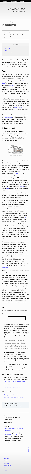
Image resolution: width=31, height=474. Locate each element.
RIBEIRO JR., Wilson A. (11, 434)
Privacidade (7, 467)
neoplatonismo (7, 117)
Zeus (7, 188)
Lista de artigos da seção (17, 397)
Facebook (6, 463)
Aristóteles (5, 267)
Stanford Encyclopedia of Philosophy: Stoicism (16, 385)
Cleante (11, 85)
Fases (6, 50)
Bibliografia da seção (9, 395)
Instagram (6, 458)
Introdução (7, 48)
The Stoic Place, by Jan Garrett (12, 387)
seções (5, 1)
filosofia (4, 22)
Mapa (5, 470)
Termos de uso (7, 465)
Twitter (6, 460)
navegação (14, 1)
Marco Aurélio (18, 107)
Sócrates (16, 173)
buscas (22, 1)
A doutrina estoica (9, 52)
